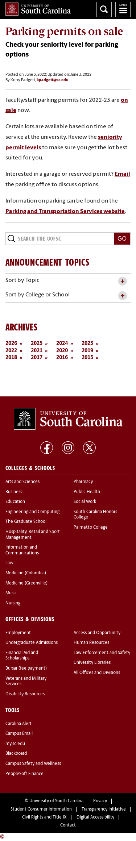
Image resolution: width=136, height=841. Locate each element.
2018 (11, 358)
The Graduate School (25, 522)
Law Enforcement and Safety (102, 653)
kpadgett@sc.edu (53, 80)
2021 (36, 351)
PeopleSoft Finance (24, 774)
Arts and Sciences (22, 482)
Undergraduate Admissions (31, 643)
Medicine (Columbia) (25, 573)
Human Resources (91, 643)
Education (15, 502)
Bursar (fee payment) (26, 668)
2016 (62, 358)
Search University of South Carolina (104, 9)
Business (13, 492)
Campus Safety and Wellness (33, 764)
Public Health (87, 492)
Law (9, 563)
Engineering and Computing (32, 512)
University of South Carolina (56, 801)
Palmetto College (91, 527)
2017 (36, 358)
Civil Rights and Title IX (44, 817)
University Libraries (92, 663)
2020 (62, 351)
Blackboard (16, 754)
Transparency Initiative (104, 809)
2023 (87, 343)
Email (122, 174)
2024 (62, 343)
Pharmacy (83, 482)
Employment (18, 633)
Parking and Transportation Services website (65, 212)
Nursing (12, 603)
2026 (11, 343)
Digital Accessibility (95, 817)
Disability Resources (25, 694)
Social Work (85, 502)
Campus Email (19, 734)
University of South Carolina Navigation (123, 9)
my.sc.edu (15, 744)
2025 (36, 343)
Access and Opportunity (97, 633)
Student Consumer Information (41, 809)
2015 (87, 358)
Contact (68, 825)
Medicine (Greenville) (26, 583)
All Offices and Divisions (97, 673)
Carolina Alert (18, 724)
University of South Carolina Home (38, 9)
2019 (87, 351)
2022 (11, 351)
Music (11, 593)
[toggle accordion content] (122, 281)
